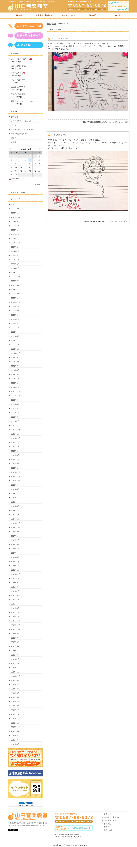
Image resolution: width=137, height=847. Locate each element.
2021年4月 (15, 379)
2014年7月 (15, 689)
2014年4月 (15, 702)
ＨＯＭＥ (107, 814)
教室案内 (107, 824)
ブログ (117, 16)
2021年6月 (15, 370)
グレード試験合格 (18, 80)
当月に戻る (38, 184)
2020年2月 (15, 421)
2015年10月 (15, 629)
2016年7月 (15, 591)
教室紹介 (93, 16)
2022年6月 (15, 324)
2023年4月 (15, 289)
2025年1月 (15, 239)
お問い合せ (108, 830)
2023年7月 (15, 281)
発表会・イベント (18, 138)
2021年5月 (15, 374)
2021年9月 (15, 357)
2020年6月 (15, 404)
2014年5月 (15, 697)
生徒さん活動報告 (18, 94)
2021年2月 (15, 383)
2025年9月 (15, 222)
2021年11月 (15, 353)
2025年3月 (15, 230)
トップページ (20, 16)
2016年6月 (15, 595)
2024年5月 (15, 260)
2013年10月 (15, 727)
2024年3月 (15, 264)
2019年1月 (15, 468)
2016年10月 (15, 578)
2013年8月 (15, 736)
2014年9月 (15, 680)
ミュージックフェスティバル (22, 130)
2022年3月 (15, 336)
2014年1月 (15, 714)
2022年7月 (15, 319)
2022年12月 (15, 302)
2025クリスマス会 (18, 87)
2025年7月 (15, 226)
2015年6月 (15, 642)
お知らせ (14, 117)
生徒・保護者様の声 (19, 134)
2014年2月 (15, 710)
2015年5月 (15, 646)
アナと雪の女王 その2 (61, 38)
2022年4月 (15, 332)
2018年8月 (15, 489)
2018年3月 (15, 506)
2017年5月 (15, 549)
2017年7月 (15, 540)
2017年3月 (15, 557)
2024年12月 (15, 243)
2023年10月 (15, 277)
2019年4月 (15, 459)
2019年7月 (15, 447)
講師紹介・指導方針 (44, 16)
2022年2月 (15, 341)
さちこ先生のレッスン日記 (119, 122)
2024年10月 (15, 247)
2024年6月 (15, 256)
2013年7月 (15, 740)
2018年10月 (15, 481)
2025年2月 (15, 234)
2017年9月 (15, 532)
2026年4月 (15, 204)
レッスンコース (68, 16)
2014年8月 (15, 685)
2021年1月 (15, 387)
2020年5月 (15, 409)
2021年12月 (15, 349)
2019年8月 (15, 442)
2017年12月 (15, 519)
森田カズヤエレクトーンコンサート (25, 101)
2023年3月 (15, 294)
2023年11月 (15, 273)
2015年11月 (15, 625)
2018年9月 (15, 485)
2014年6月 (15, 693)
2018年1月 (15, 515)
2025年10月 (15, 217)
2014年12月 (15, 668)
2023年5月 (15, 285)
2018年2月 (15, 510)
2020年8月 (15, 400)
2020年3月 (15, 417)
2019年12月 (15, 430)
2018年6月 (15, 498)
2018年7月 (15, 494)
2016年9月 (15, 583)
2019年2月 (15, 464)
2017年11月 (15, 523)
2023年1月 (15, 298)
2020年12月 (15, 391)
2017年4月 (15, 553)
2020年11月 (15, 396)
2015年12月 (15, 621)
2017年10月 (15, 527)
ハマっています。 (59, 135)
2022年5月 (15, 328)
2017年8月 (15, 536)
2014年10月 (15, 676)
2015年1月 (15, 663)
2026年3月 (15, 209)
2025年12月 (15, 213)
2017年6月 (15, 544)
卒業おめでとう (18, 73)
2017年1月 (15, 566)
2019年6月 (15, 451)
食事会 (13, 142)
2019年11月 (15, 434)
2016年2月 (15, 612)
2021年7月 (15, 366)
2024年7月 (15, 251)
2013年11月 (15, 723)
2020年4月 (15, 413)
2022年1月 (15, 345)
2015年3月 (15, 655)
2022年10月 (15, 307)
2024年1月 (15, 268)
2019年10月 (15, 438)
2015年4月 (15, 651)
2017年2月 (15, 561)
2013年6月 (15, 744)
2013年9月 (15, 731)
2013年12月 (15, 719)
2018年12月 (15, 472)
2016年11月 (15, 574)
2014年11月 (15, 672)
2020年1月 (15, 426)
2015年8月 (15, 634)
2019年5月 (15, 455)
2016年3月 (15, 608)
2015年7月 (15, 638)
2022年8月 (15, 315)
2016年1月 (15, 617)
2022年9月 (15, 311)
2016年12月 (15, 570)
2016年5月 (15, 600)
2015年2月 (15, 659)
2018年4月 (15, 502)
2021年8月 (15, 362)
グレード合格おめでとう (21, 59)
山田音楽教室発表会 (19, 66)
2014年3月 (15, 706)
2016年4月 (15, 604)
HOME (49, 24)
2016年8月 (15, 587)
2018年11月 (15, 476)
